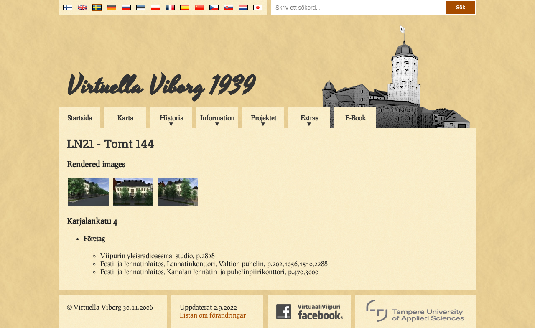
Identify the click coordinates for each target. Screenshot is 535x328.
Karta (125, 118)
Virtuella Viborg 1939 (161, 86)
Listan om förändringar (213, 315)
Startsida (79, 118)
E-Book (355, 118)
